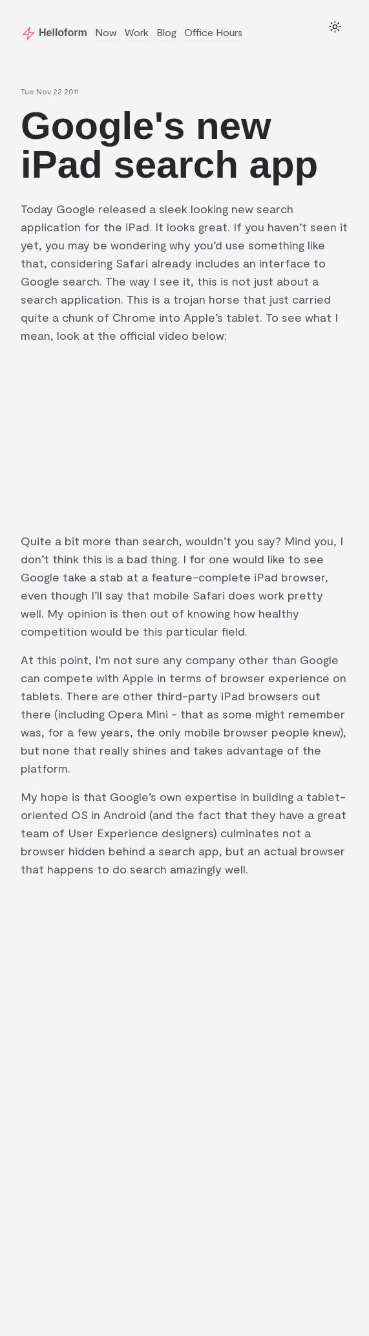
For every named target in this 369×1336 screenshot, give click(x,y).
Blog (166, 32)
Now (106, 32)
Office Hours (213, 32)
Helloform (63, 32)
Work (137, 32)
